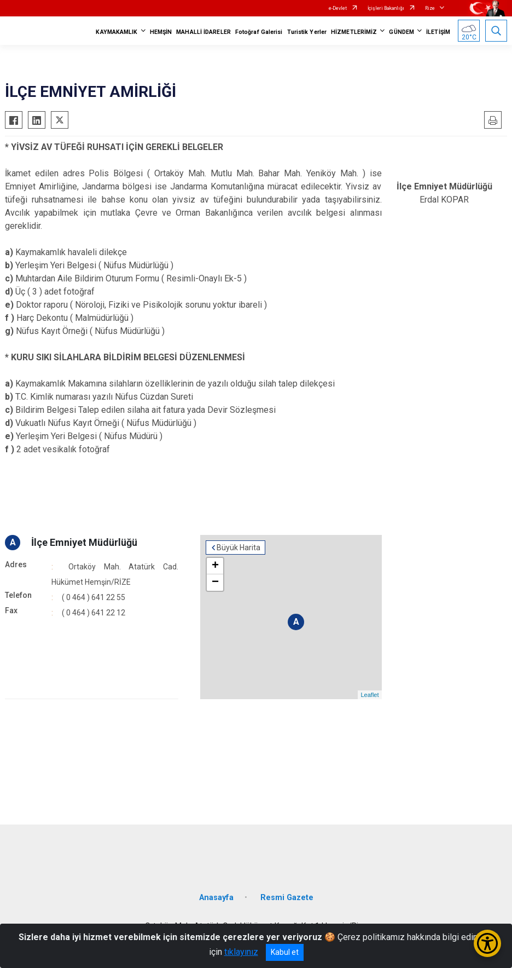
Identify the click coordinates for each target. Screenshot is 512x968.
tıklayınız (241, 952)
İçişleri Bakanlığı (386, 8)
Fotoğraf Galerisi (259, 32)
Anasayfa (216, 897)
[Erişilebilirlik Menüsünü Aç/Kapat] (487, 943)
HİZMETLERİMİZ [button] (354, 32)
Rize (430, 8)
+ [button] (215, 566)
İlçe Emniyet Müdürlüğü (84, 542)
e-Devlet (338, 8)
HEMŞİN (161, 32)
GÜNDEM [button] (401, 32)
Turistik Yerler (307, 32)
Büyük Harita (238, 547)
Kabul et (285, 952)
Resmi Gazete (286, 897)
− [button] (215, 582)
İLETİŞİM (438, 32)
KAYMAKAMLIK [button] (116, 32)
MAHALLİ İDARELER (203, 32)
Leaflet (369, 695)
